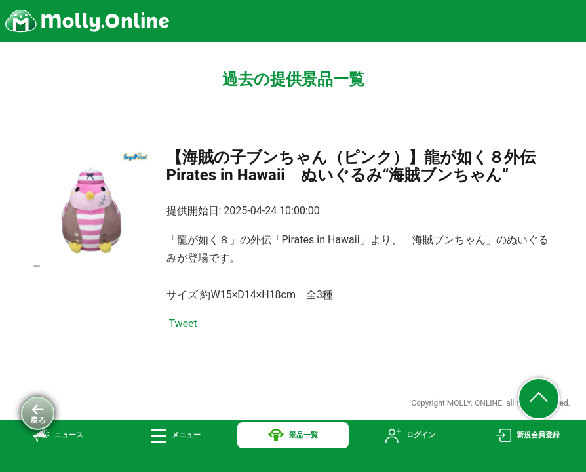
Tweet (183, 323)
